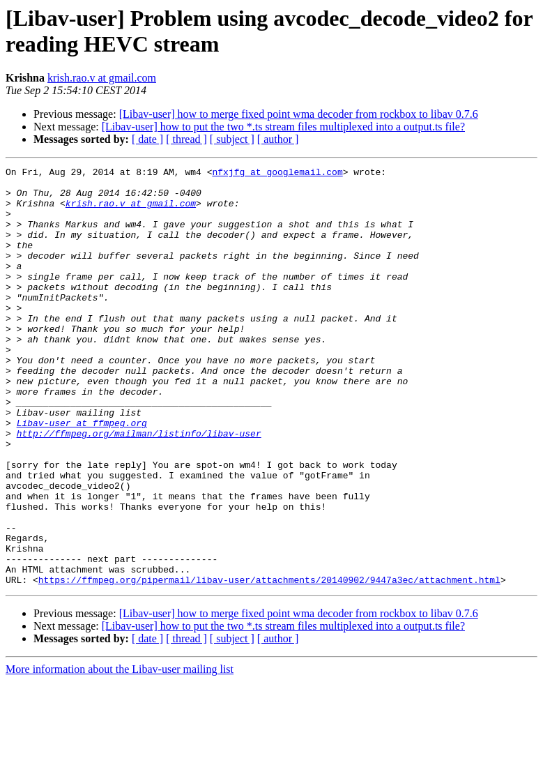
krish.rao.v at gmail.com (101, 78)
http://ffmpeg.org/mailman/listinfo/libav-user (139, 487)
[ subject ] (232, 139)
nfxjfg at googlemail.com (277, 173)
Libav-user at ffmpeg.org (82, 475)
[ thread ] (186, 139)
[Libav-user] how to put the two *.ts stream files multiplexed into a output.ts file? (283, 126)
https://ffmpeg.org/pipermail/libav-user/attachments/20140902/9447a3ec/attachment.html (269, 663)
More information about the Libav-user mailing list (120, 753)
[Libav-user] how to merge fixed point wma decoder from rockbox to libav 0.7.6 (298, 114)
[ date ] (147, 139)
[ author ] (278, 139)
